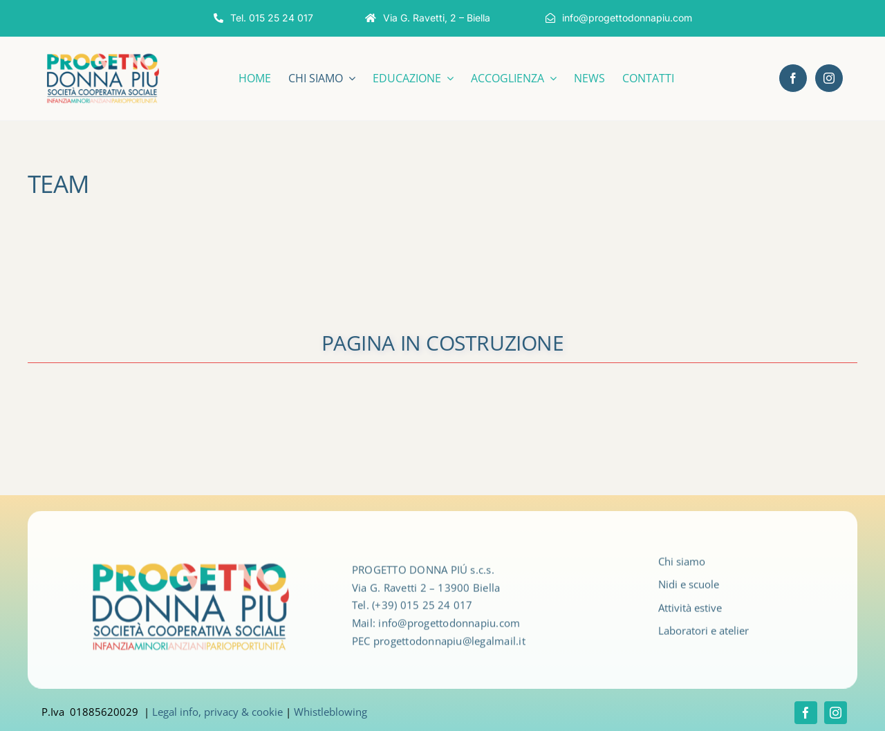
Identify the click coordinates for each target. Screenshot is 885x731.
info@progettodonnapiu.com (449, 627)
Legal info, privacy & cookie (217, 712)
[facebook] (793, 78)
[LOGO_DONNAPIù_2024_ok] (103, 56)
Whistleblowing (330, 712)
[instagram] (829, 78)
